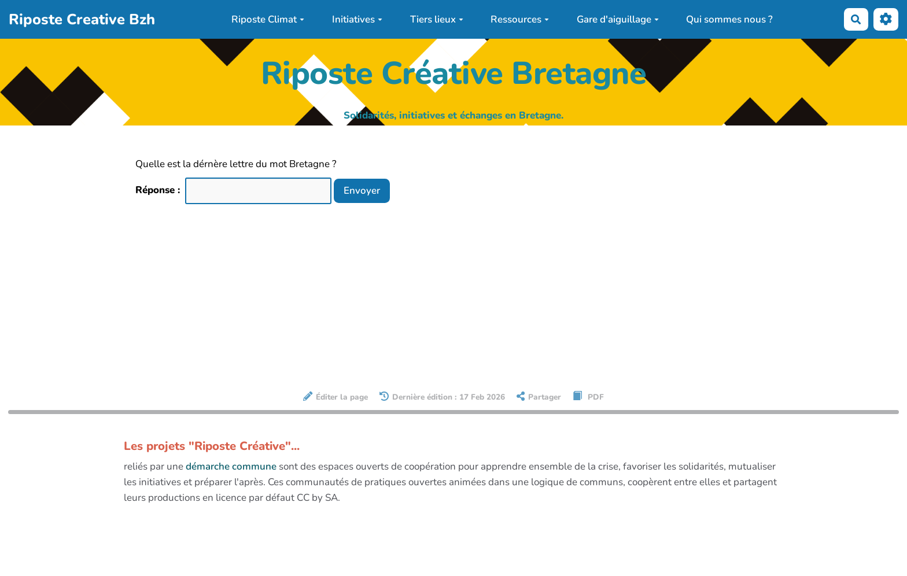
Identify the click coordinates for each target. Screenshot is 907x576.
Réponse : (159, 190)
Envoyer (362, 190)
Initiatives (357, 19)
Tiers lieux (436, 19)
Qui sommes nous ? (729, 19)
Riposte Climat (267, 19)
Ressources (520, 19)
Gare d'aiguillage (618, 19)
